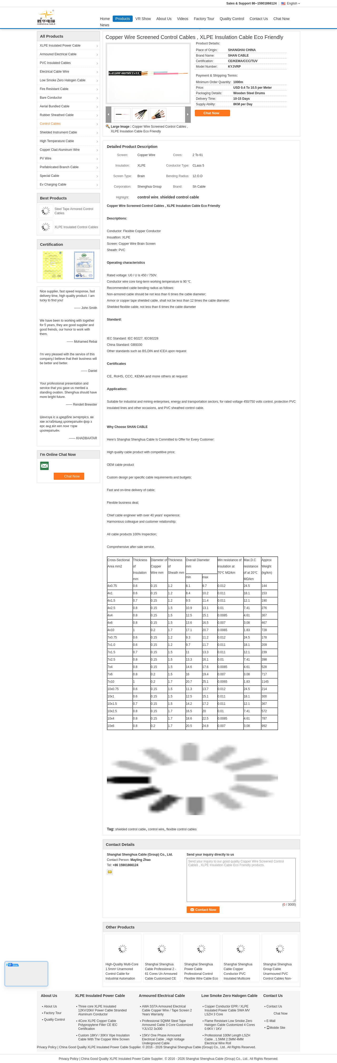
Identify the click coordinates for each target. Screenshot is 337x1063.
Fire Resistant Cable (54, 89)
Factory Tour (204, 19)
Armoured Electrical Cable (58, 54)
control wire (156, 829)
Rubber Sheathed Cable (57, 115)
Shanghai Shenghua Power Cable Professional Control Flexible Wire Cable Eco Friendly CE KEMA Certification (201, 976)
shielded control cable (130, 829)
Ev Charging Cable (53, 184)
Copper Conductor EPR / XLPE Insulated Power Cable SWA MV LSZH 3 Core (227, 1010)
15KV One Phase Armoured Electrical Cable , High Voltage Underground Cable (163, 1039)
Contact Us (259, 19)
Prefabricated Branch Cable (59, 167)
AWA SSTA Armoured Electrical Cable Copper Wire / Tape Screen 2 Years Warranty (167, 1010)
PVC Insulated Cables (55, 63)
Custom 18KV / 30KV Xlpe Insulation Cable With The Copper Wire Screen (104, 1037)
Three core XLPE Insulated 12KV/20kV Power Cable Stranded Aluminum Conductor (102, 1010)
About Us (164, 19)
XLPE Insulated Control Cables (76, 227)
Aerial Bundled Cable (55, 106)
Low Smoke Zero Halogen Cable (62, 80)
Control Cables (50, 124)
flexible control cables (181, 829)
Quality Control (232, 19)
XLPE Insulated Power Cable (60, 45)
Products (122, 19)
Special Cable (49, 176)
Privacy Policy (47, 1047)
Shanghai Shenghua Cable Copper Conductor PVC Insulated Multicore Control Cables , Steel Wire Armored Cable (239, 976)
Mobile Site (275, 1028)
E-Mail (270, 1021)
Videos (183, 19)
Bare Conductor (51, 97)
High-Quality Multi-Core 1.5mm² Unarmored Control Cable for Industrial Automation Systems (122, 973)
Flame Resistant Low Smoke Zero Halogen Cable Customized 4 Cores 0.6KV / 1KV (230, 1025)
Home (105, 19)
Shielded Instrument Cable (58, 132)
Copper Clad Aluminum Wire (60, 150)
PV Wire (45, 158)
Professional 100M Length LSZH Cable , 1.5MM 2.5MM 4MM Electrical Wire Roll (227, 1039)
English (293, 3)
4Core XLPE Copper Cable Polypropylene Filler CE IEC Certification (97, 1025)
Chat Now (282, 19)
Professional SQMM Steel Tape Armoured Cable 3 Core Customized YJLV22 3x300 (167, 1025)
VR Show (143, 19)
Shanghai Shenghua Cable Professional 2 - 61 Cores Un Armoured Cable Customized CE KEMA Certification (161, 973)
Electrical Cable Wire (54, 71)
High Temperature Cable (57, 141)
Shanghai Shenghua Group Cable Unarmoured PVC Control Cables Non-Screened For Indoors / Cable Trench (279, 976)
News (104, 25)
